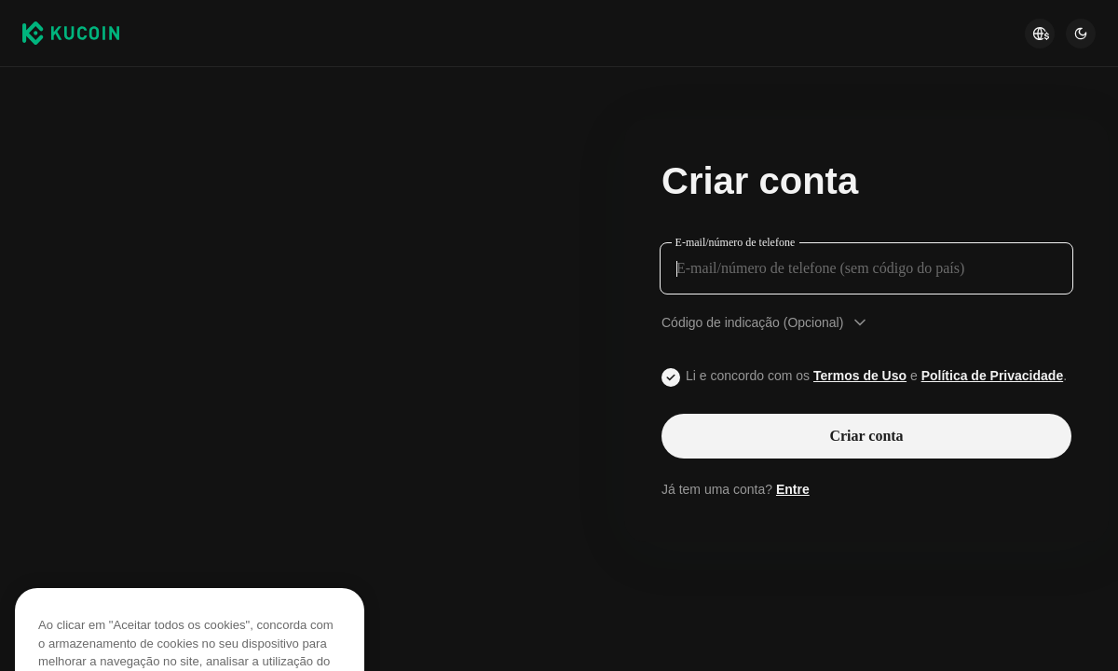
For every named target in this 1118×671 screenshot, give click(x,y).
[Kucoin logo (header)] (70, 32)
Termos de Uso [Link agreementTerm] (860, 375)
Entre (793, 489)
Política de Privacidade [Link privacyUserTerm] (992, 375)
